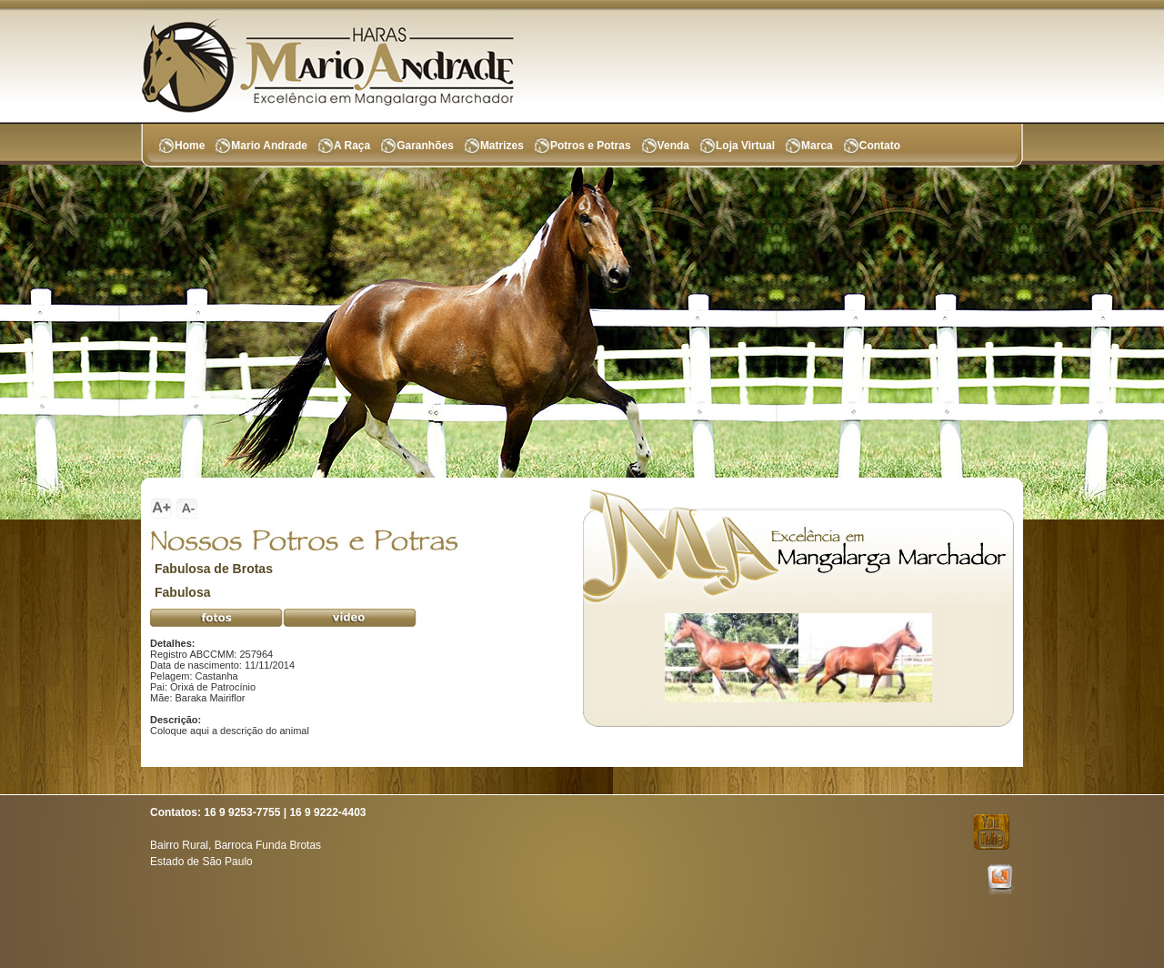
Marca (817, 145)
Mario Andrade (269, 145)
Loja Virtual (745, 145)
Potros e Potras (590, 145)
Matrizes (502, 145)
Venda (673, 145)
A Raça (352, 145)
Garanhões (425, 145)
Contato (879, 145)
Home (190, 145)
